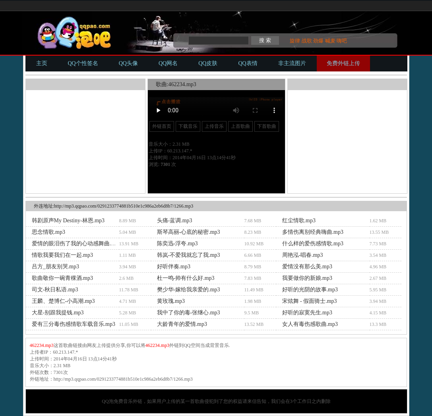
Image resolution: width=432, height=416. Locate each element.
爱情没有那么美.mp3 (307, 267)
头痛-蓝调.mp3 (174, 220)
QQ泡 (107, 401)
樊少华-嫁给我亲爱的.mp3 (188, 290)
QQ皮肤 (207, 63)
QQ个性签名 (83, 63)
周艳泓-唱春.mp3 (302, 255)
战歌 (307, 41)
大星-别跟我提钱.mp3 (58, 313)
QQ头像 (128, 63)
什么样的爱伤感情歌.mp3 (312, 244)
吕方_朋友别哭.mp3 (55, 267)
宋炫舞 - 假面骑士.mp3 (309, 301)
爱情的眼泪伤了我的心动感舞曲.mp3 (76, 244)
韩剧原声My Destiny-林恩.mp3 (68, 220)
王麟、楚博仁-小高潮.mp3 (63, 301)
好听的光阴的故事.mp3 (310, 290)
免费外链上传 (343, 63)
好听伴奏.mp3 (173, 267)
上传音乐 (214, 126)
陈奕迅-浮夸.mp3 (177, 244)
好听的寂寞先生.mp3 (307, 313)
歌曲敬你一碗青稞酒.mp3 (62, 278)
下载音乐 (188, 126)
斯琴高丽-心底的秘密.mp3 (188, 232)
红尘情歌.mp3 (299, 220)
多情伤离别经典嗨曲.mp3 (312, 232)
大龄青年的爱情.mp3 (182, 324)
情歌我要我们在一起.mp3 (62, 255)
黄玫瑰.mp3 (171, 301)
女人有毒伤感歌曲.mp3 (310, 324)
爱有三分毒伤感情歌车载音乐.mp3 (73, 324)
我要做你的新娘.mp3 (307, 278)
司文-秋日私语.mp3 (55, 290)
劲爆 (318, 41)
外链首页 (161, 126)
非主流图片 (292, 63)
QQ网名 (168, 63)
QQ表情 (247, 63)
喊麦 (330, 41)
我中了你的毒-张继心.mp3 (188, 313)
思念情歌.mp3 (48, 232)
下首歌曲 (266, 126)
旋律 (295, 41)
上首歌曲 (240, 126)
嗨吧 (342, 41)
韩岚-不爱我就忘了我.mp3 (188, 255)
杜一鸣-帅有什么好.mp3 (186, 278)
